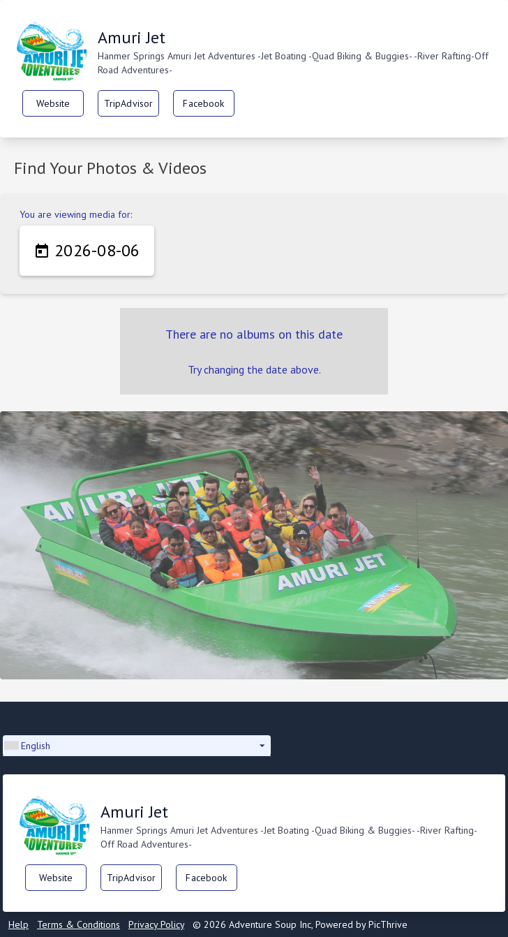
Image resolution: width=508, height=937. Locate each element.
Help (18, 924)
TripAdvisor (129, 103)
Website (53, 103)
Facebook (203, 103)
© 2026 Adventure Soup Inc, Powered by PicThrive (300, 924)
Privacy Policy (156, 924)
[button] (137, 745)
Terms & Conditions (78, 924)
